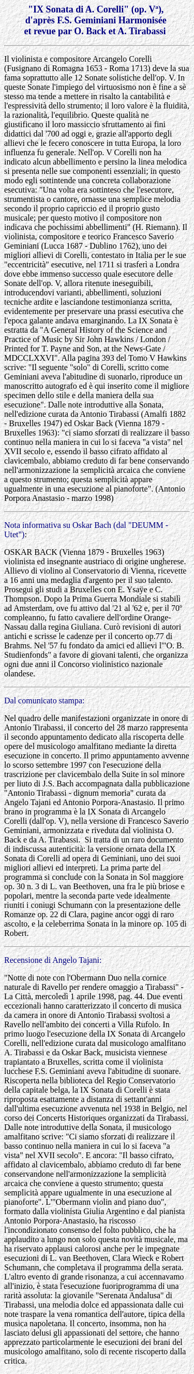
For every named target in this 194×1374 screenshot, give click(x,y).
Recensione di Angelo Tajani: (52, 960)
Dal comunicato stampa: (44, 700)
